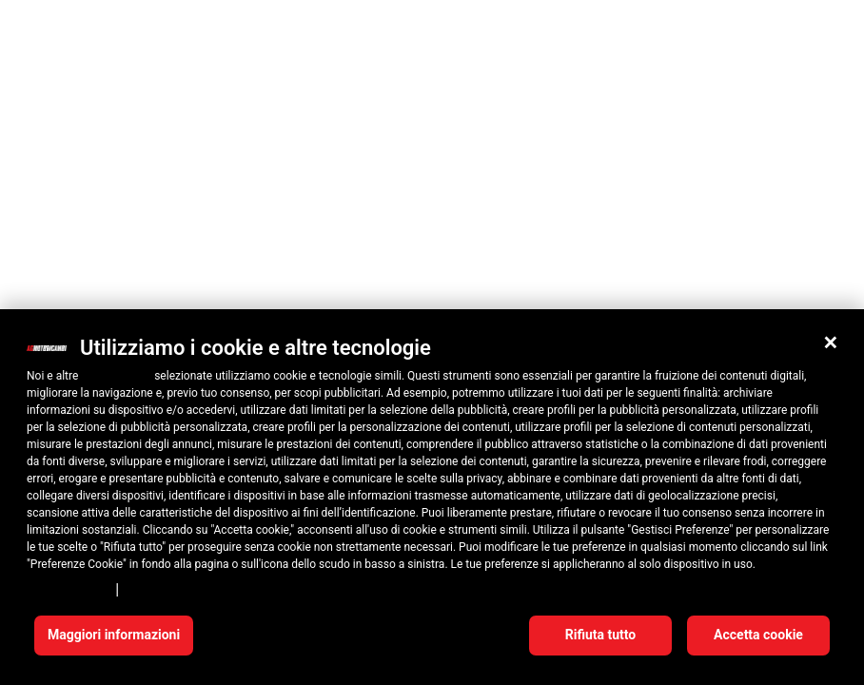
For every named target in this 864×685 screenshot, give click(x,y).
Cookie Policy (166, 589)
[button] (830, 342)
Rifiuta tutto (601, 634)
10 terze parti (116, 375)
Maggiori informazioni (114, 634)
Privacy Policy (67, 589)
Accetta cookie (758, 634)
